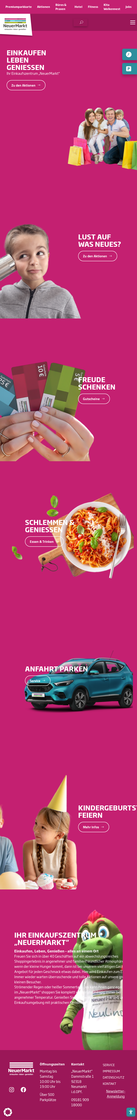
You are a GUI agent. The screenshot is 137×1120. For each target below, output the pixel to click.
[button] (80, 22)
